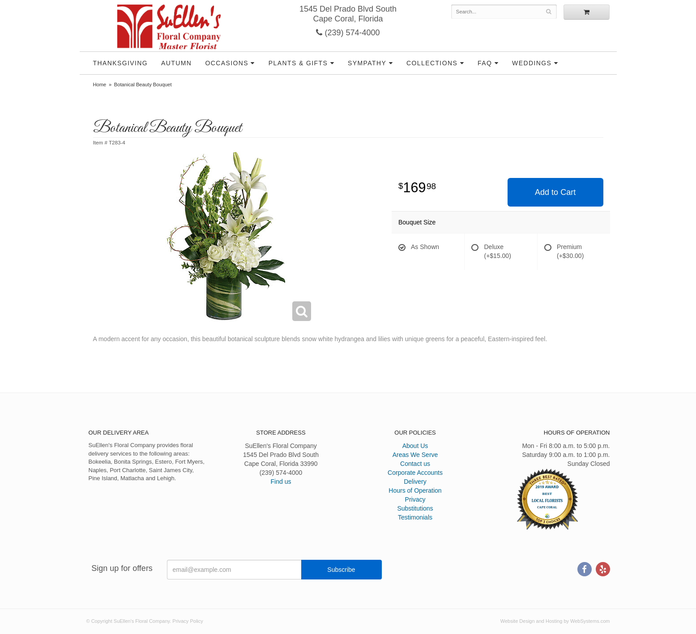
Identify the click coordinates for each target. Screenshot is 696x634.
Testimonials (415, 517)
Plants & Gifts (298, 63)
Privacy (415, 499)
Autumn (176, 63)
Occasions (226, 63)
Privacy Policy (187, 621)
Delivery (415, 481)
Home (100, 84)
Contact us (415, 463)
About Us (415, 445)
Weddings (531, 63)
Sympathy (367, 63)
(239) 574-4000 (348, 32)
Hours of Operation (415, 490)
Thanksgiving (120, 63)
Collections (431, 63)
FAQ (485, 63)
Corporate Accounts (415, 472)
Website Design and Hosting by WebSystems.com (555, 621)
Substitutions (415, 508)
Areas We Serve (415, 454)
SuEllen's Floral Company (169, 26)
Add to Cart (555, 192)
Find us (281, 481)
